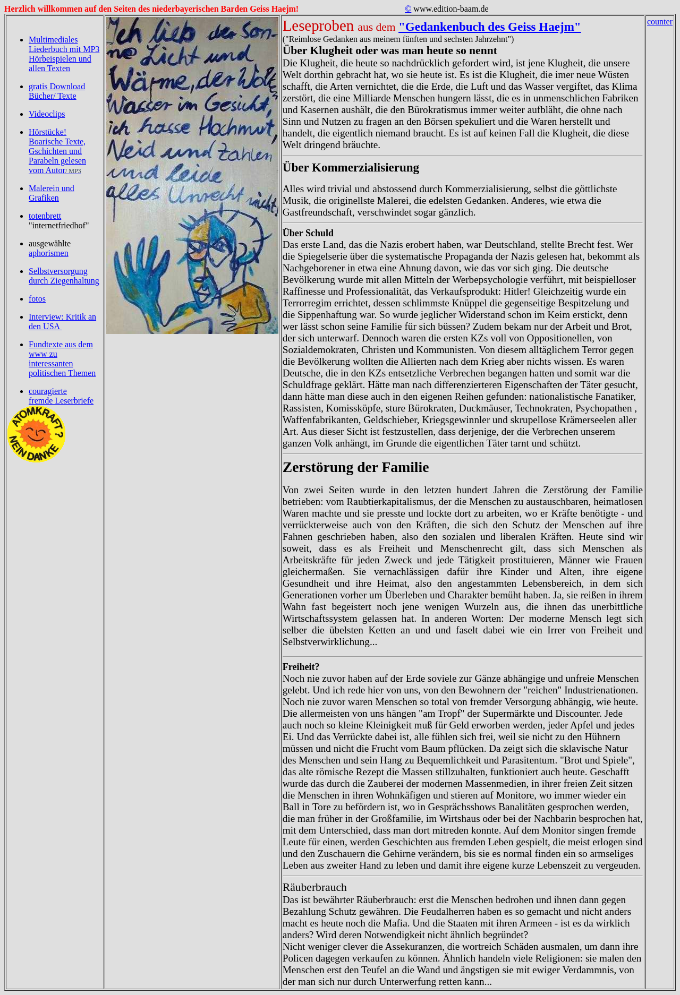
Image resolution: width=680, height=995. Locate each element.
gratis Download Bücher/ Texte (57, 91)
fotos (37, 298)
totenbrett (45, 215)
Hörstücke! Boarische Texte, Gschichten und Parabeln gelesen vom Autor (57, 151)
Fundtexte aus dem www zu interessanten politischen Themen (62, 359)
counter (660, 21)
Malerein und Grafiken (51, 193)
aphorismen (49, 253)
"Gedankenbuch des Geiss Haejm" (489, 26)
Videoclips (47, 113)
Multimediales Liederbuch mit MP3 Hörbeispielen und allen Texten (64, 54)
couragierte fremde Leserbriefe (61, 396)
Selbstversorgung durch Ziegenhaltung (64, 276)
